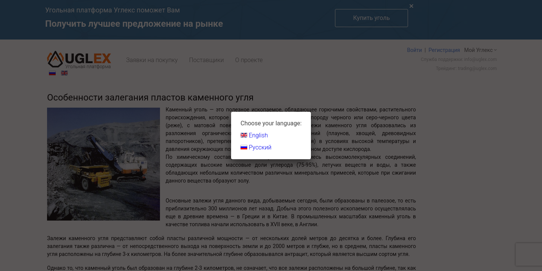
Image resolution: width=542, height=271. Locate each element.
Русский (256, 147)
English (254, 135)
